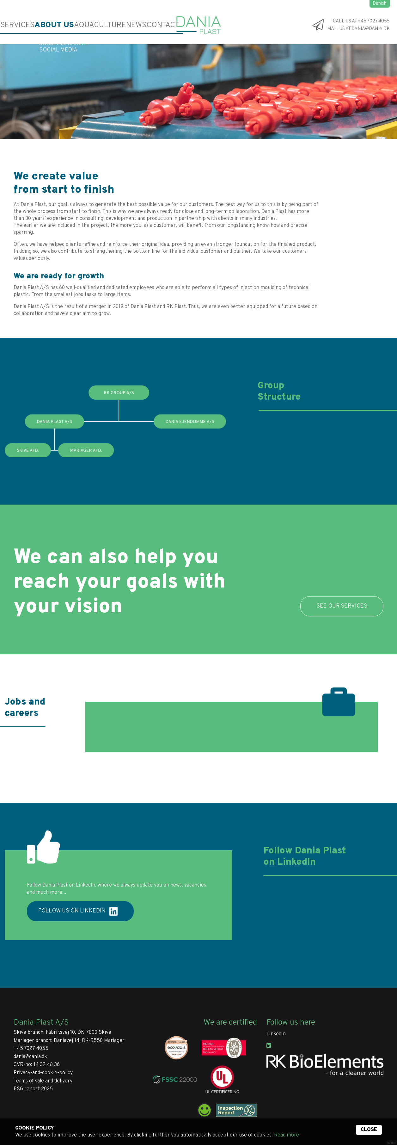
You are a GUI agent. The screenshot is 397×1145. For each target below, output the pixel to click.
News (100, 25)
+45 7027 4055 (31, 1048)
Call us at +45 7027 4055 (361, 21)
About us (40, 25)
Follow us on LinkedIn (78, 911)
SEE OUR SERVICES (341, 606)
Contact (122, 25)
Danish (380, 4)
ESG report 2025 (33, 1089)
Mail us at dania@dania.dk (358, 29)
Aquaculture (72, 25)
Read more (286, 1135)
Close (369, 1130)
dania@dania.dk (30, 1057)
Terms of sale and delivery (43, 1081)
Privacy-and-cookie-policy (43, 1073)
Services (13, 25)
